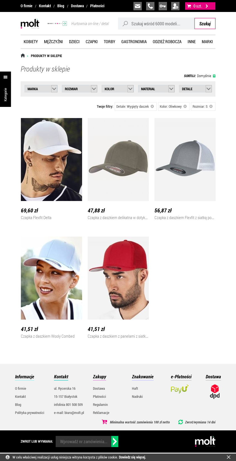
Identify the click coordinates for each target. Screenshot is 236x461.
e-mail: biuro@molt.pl (69, 412)
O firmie (26, 5)
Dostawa (77, 5)
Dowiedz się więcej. (132, 457)
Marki (207, 41)
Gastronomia (134, 41)
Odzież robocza (167, 41)
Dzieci (74, 41)
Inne (192, 41)
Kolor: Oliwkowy (173, 106)
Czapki (92, 41)
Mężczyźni (53, 41)
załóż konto (175, 6)
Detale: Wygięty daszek (135, 106)
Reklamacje (101, 412)
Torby (109, 41)
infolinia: (150, 6)
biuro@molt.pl (137, 6)
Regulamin (100, 404)
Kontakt (45, 5)
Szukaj (205, 23)
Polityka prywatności (29, 412)
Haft (135, 388)
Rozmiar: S (203, 106)
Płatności (97, 5)
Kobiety (31, 41)
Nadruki (137, 396)
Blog (60, 5)
